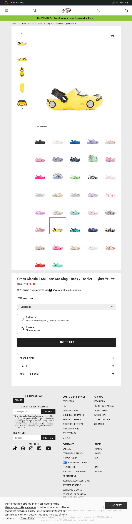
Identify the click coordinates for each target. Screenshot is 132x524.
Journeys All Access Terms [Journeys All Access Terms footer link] (76, 481)
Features (67, 366)
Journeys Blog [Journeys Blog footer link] (101, 410)
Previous (22, 33)
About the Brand (67, 374)
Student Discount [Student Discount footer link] (102, 419)
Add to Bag (67, 342)
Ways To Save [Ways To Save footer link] (100, 415)
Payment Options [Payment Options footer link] (71, 428)
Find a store (19, 433)
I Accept (116, 505)
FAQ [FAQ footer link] (64, 406)
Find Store (48, 438)
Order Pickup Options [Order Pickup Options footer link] (73, 424)
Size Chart (25, 299)
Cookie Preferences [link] (72, 490)
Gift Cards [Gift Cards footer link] (99, 424)
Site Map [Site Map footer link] (67, 438)
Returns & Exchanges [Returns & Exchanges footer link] (73, 415)
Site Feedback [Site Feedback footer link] (69, 433)
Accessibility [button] (119, 2)
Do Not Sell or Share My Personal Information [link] (74, 496)
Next (22, 108)
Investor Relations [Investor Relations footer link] (72, 485)
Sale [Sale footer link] (97, 467)
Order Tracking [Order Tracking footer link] (70, 410)
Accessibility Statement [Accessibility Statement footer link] (74, 472)
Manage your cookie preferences (20, 507)
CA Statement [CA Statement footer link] (69, 476)
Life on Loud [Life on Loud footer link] (99, 401)
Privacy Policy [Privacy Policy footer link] (70, 458)
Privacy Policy (35, 511)
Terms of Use (37, 422)
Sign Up (18, 400)
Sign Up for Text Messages (34, 407)
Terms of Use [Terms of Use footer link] (69, 467)
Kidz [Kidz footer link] (97, 462)
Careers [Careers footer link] (67, 449)
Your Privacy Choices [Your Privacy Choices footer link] (76, 462)
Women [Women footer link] (98, 453)
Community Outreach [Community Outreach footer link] (73, 453)
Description (67, 358)
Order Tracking (14, 2)
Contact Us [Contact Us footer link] (68, 401)
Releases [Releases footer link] (99, 472)
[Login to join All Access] (52, 18)
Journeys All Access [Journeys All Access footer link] (104, 406)
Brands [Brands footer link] (98, 449)
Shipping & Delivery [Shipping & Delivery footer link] (72, 419)
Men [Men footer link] (96, 458)
